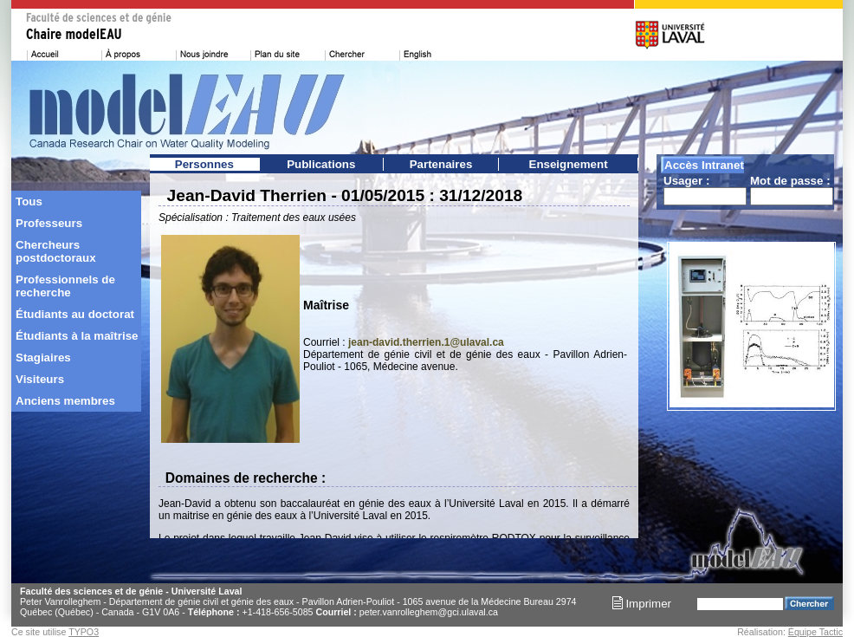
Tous (29, 201)
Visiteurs (40, 379)
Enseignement (568, 164)
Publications (321, 164)
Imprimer (641, 603)
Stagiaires (43, 357)
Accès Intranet (704, 165)
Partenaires (441, 164)
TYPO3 (83, 632)
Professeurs (49, 223)
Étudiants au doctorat (75, 314)
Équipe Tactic (815, 632)
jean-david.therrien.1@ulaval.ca (426, 342)
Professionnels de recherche (65, 286)
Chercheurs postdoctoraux (56, 251)
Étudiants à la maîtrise (77, 335)
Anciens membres (65, 400)
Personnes (204, 164)
